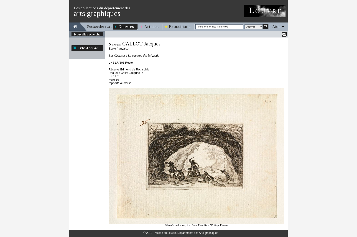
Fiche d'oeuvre (88, 48)
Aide (276, 26)
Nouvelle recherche (87, 34)
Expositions (179, 26)
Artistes (151, 26)
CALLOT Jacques (141, 44)
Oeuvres (126, 26)
